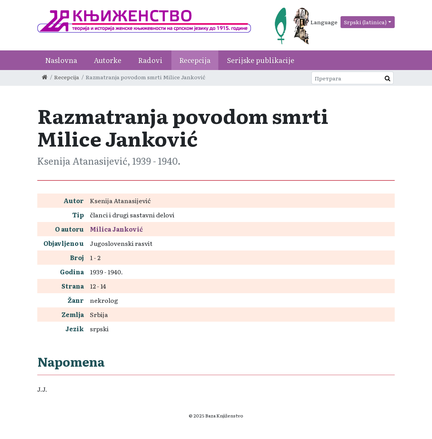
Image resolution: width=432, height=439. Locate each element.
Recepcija (195, 60)
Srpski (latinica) (365, 22)
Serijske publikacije (260, 60)
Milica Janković (116, 229)
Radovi (150, 60)
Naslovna (61, 60)
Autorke (107, 60)
